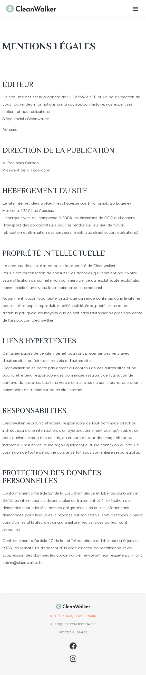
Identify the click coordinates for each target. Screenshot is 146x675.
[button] (135, 8)
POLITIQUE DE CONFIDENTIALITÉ (73, 623)
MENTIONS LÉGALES (73, 632)
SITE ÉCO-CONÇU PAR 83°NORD (73, 615)
